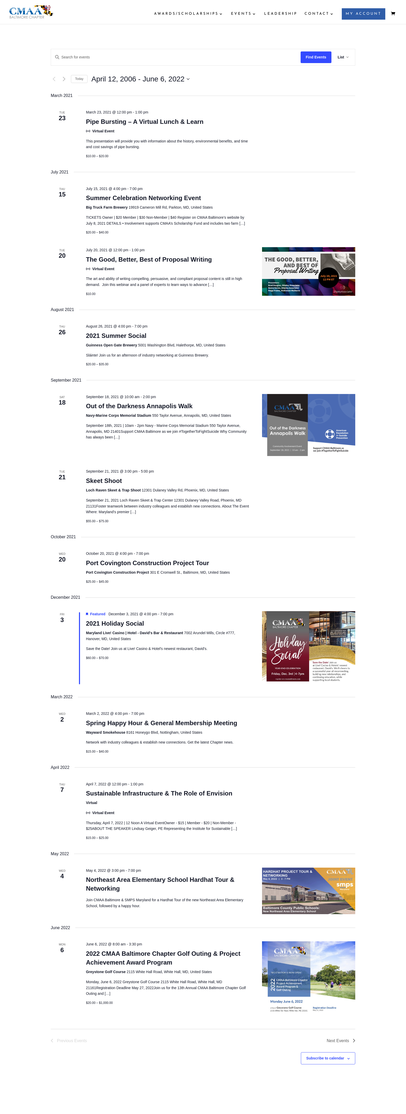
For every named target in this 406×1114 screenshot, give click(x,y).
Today (79, 79)
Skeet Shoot (104, 480)
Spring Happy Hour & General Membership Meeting (161, 722)
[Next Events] (64, 79)
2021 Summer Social (116, 335)
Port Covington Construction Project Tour (147, 562)
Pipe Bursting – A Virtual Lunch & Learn (145, 121)
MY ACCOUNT (363, 14)
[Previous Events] (54, 79)
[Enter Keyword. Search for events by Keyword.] (176, 57)
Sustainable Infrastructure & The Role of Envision (159, 793)
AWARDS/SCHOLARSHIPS (186, 14)
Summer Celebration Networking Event (143, 197)
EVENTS (241, 14)
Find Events (316, 57)
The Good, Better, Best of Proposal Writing (149, 259)
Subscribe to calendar (325, 1058)
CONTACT (316, 14)
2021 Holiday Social (115, 623)
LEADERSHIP (280, 14)
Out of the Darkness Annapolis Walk (139, 406)
